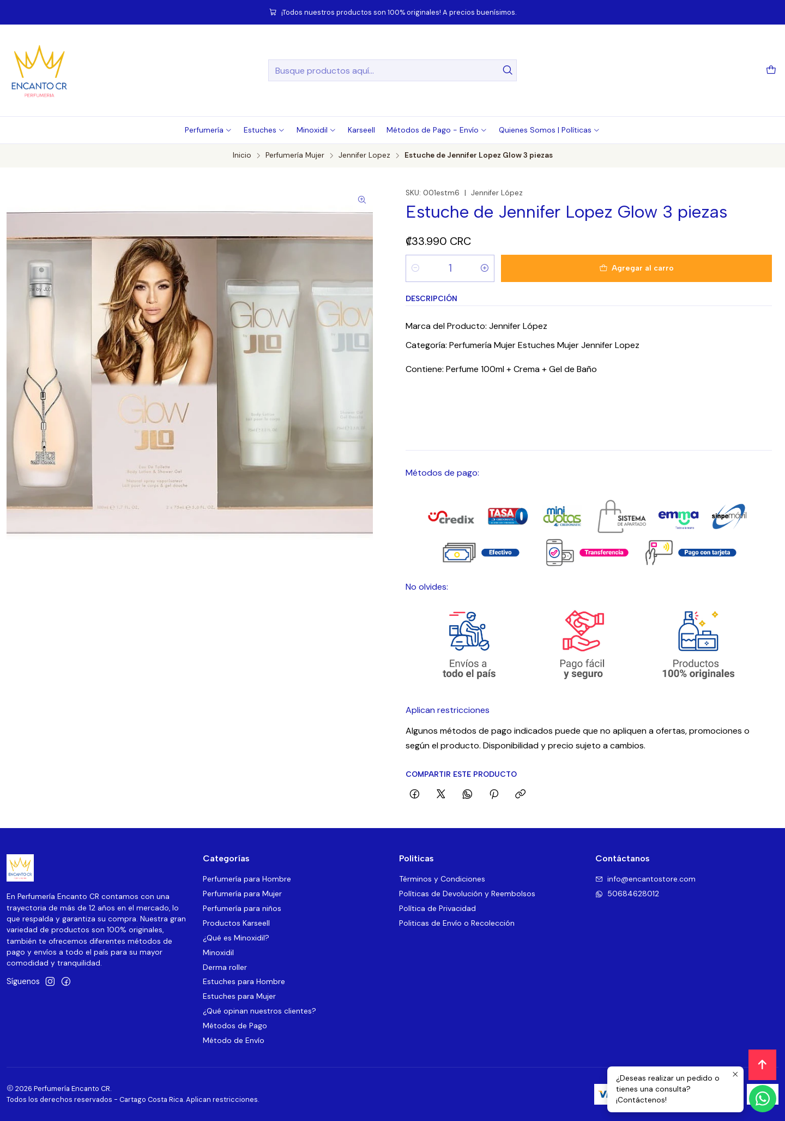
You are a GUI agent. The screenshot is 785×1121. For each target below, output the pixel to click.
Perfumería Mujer (294, 155)
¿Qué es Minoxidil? (236, 938)
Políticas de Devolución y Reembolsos (467, 893)
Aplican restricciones (448, 710)
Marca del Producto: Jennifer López (476, 326)
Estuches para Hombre (244, 981)
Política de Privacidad (437, 908)
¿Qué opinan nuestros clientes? (259, 1011)
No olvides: (427, 586)
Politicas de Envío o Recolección (457, 923)
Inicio (242, 155)
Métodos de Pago (235, 1025)
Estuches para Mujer (239, 996)
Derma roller (225, 967)
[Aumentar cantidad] (484, 268)
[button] (208, 129)
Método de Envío (233, 1040)
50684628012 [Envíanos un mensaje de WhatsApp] (627, 893)
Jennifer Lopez (364, 155)
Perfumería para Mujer (242, 893)
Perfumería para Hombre (247, 879)
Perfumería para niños (242, 908)
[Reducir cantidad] (415, 268)
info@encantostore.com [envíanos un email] (645, 879)
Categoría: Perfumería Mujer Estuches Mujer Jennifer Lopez (522, 345)
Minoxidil (218, 952)
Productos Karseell (236, 923)
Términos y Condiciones (442, 879)
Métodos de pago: (442, 472)
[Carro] (771, 71)
